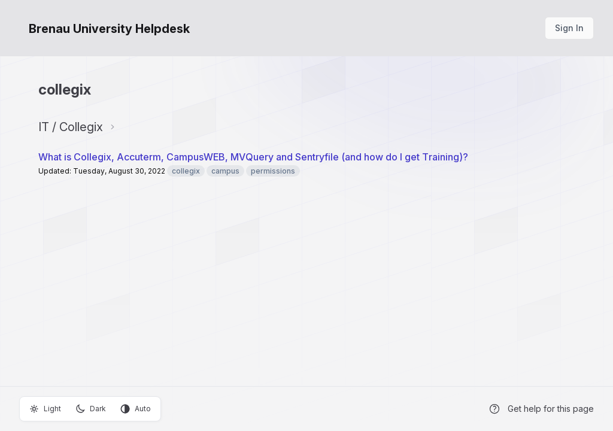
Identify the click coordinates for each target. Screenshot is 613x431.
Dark (90, 409)
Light (45, 409)
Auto (135, 409)
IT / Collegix (70, 127)
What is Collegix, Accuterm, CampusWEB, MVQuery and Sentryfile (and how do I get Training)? (253, 157)
